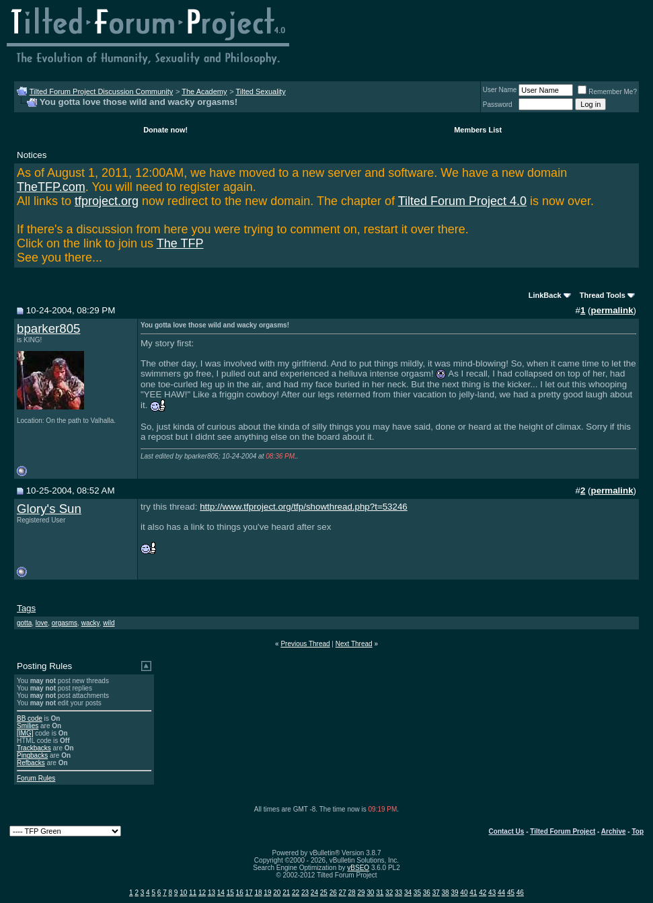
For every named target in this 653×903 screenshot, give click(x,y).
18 (258, 892)
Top (637, 831)
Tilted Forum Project (562, 831)
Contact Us (507, 831)
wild (108, 623)
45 (510, 892)
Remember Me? (607, 91)
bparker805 (48, 328)
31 (379, 892)
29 (360, 892)
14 (221, 892)
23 (305, 892)
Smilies (27, 726)
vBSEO (358, 867)
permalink (612, 310)
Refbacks (31, 763)
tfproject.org (107, 201)
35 (417, 892)
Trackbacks (34, 748)
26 (333, 892)
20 (276, 892)
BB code (29, 718)
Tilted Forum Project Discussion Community (102, 91)
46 (520, 892)
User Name (500, 89)
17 (249, 892)
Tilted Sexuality (260, 91)
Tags (26, 608)
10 (183, 892)
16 (239, 892)
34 (408, 892)
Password (497, 104)
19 (267, 892)
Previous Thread (305, 643)
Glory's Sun (49, 509)
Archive (613, 831)
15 (230, 892)
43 (492, 892)
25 (324, 892)
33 (398, 892)
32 (389, 892)
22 (295, 892)
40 (463, 892)
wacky (90, 623)
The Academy (204, 91)
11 (192, 892)
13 (211, 892)
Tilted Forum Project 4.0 (462, 201)
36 (426, 892)
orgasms (64, 623)
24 (314, 892)
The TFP (180, 243)
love (42, 623)
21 (286, 892)
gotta (24, 623)
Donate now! (165, 130)
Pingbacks (32, 755)
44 (501, 892)
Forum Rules (36, 778)
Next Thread (354, 643)
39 (454, 892)
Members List (478, 130)
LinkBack (545, 295)
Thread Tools (602, 295)
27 (342, 892)
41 (473, 892)
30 (370, 892)
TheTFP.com (51, 187)
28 (351, 892)
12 (202, 892)
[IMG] (25, 733)
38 (445, 892)
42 (482, 892)
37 (436, 892)
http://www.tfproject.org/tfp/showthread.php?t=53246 (304, 507)
